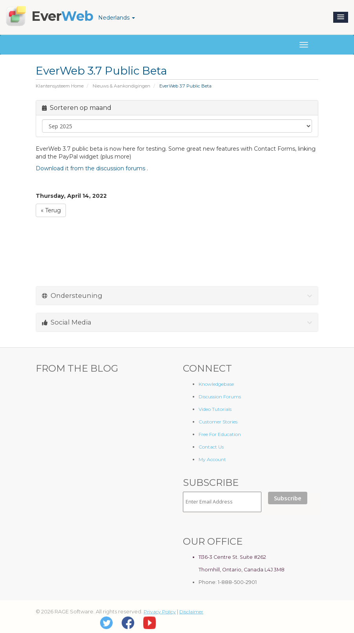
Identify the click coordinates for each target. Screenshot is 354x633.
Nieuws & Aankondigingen (121, 86)
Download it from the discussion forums (90, 168)
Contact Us (211, 447)
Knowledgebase (216, 384)
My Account (212, 459)
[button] (340, 17)
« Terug (51, 210)
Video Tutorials (215, 409)
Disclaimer (191, 612)
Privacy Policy (160, 612)
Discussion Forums (220, 397)
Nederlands (116, 17)
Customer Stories (218, 422)
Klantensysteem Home (60, 86)
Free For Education (220, 434)
